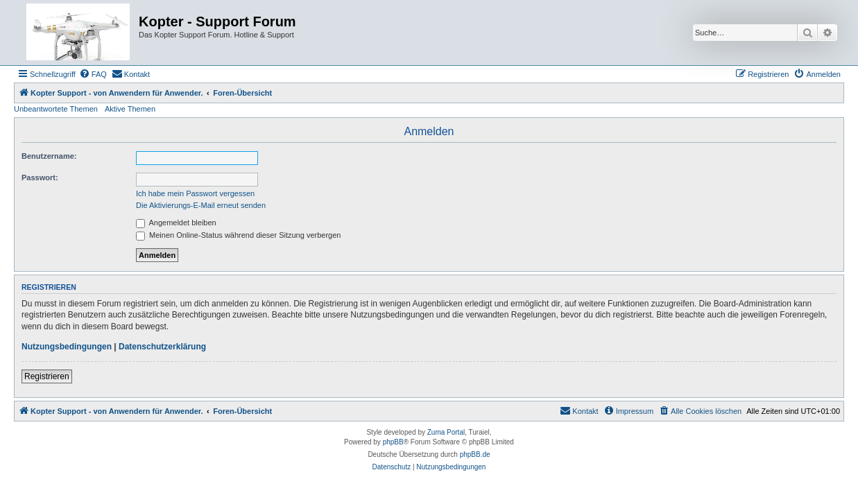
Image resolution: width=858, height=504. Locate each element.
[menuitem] (93, 74)
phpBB (393, 442)
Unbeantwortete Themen (56, 109)
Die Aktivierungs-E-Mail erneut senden (201, 205)
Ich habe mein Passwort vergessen (195, 193)
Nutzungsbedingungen (67, 346)
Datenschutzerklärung (162, 346)
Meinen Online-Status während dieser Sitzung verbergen (238, 235)
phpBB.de (475, 454)
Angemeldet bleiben (176, 222)
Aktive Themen (130, 109)
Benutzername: (49, 156)
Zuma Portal (446, 432)
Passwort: (40, 177)
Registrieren (46, 376)
